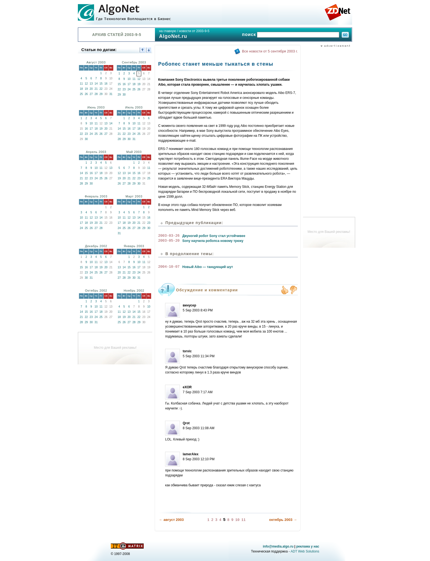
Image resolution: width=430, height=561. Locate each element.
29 (101, 94)
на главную (167, 31)
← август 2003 (171, 519)
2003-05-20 (169, 240)
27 (91, 94)
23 (124, 89)
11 (81, 83)
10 (129, 78)
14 (96, 83)
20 (91, 88)
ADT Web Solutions (305, 551)
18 (81, 88)
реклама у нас (307, 546)
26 (86, 94)
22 (101, 88)
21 (96, 88)
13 (91, 83)
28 (96, 94)
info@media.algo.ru (278, 546)
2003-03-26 (169, 235)
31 (110, 94)
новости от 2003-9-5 (194, 31)
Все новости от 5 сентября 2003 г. (270, 51)
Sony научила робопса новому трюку (213, 241)
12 (86, 83)
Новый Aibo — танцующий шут (207, 267)
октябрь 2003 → (283, 519)
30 (124, 94)
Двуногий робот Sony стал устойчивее (213, 236)
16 (106, 83)
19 (86, 88)
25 (81, 94)
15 (101, 83)
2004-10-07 (169, 266)
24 (129, 89)
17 (129, 84)
